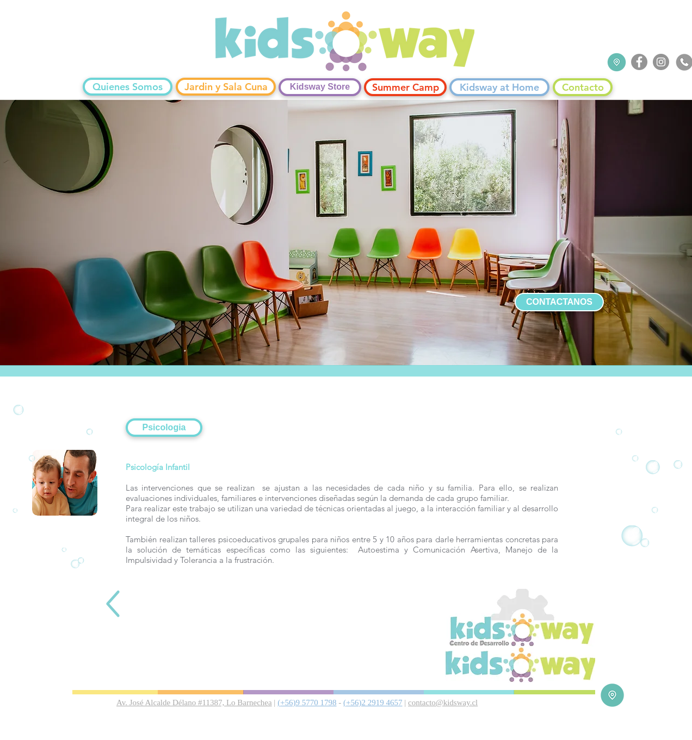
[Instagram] (661, 62)
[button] (164, 427)
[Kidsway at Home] (499, 87)
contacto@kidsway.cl (443, 702)
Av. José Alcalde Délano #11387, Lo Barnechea (194, 702)
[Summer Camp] (405, 87)
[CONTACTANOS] (559, 302)
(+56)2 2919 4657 (372, 702)
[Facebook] (639, 62)
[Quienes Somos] (127, 87)
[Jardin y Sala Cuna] (226, 87)
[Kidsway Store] (320, 87)
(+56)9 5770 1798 (306, 702)
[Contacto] (583, 87)
